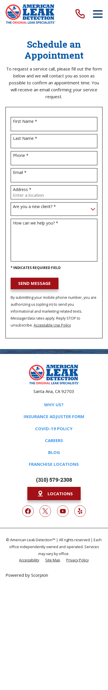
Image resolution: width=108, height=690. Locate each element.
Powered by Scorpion (26, 575)
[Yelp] (80, 511)
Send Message (34, 283)
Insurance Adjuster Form (54, 416)
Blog (54, 452)
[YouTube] (63, 511)
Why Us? (54, 404)
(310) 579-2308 (54, 479)
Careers (54, 440)
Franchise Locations (54, 464)
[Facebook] (28, 511)
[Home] (30, 14)
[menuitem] (29, 560)
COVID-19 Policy (54, 428)
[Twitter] (45, 511)
